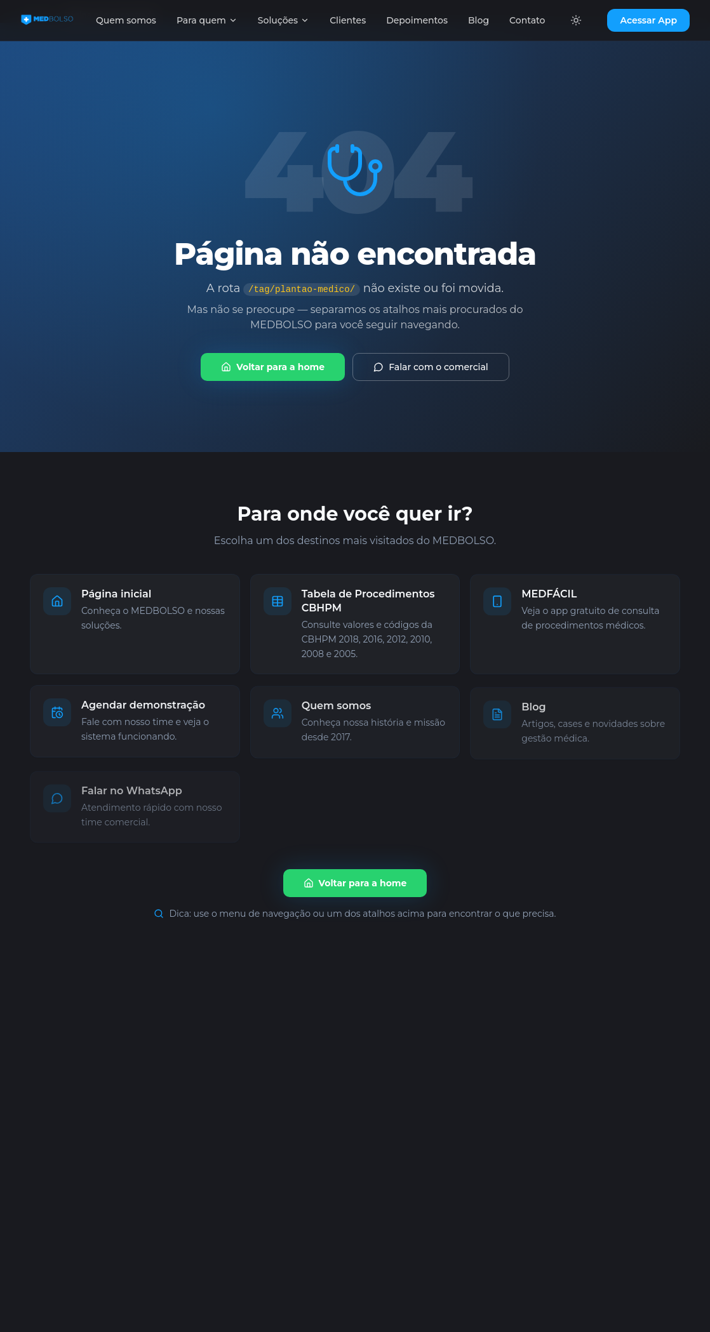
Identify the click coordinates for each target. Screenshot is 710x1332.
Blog (478, 20)
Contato (527, 20)
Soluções (283, 20)
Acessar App (648, 20)
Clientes (348, 20)
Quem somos (126, 20)
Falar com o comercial (430, 367)
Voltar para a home (273, 367)
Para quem (207, 20)
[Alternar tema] (576, 20)
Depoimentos (417, 20)
